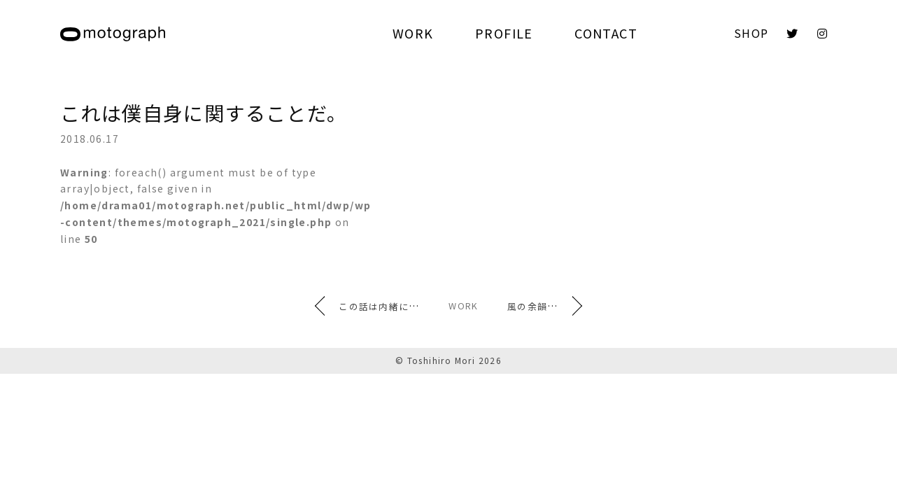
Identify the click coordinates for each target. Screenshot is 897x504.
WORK (413, 33)
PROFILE (504, 33)
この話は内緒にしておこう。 (378, 306)
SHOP (751, 32)
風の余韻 (556, 306)
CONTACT (605, 33)
